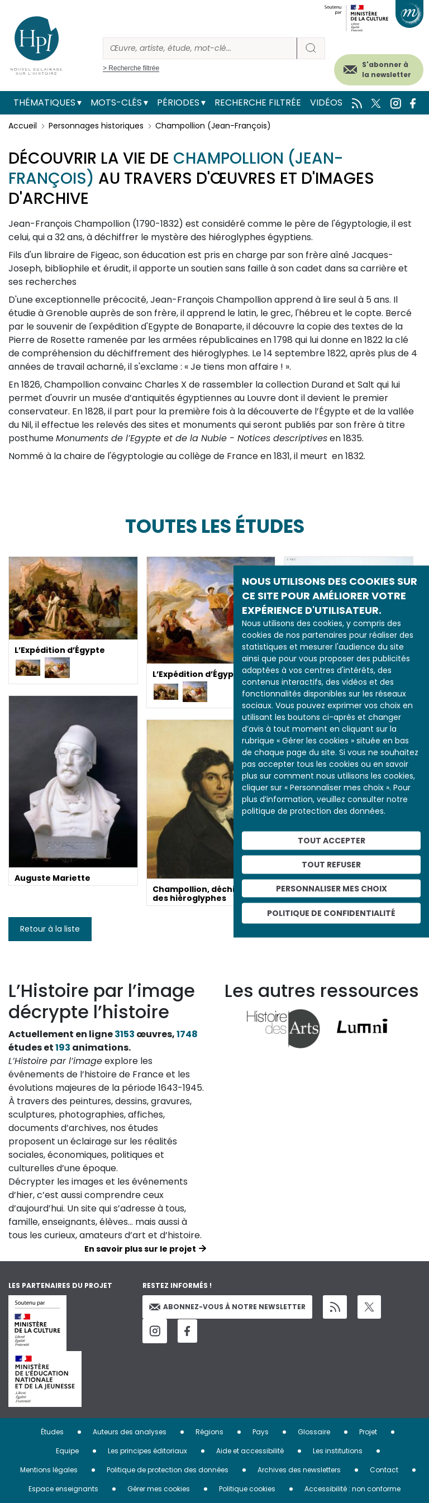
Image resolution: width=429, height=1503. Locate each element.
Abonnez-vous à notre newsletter (227, 1306)
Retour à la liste (50, 928)
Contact (384, 1470)
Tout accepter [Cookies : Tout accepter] (331, 840)
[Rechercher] (200, 48)
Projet (368, 1432)
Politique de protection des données (167, 1470)
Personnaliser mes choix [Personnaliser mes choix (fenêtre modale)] (331, 888)
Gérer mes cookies (158, 1489)
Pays (260, 1432)
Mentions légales (49, 1470)
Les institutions (338, 1451)
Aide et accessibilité (250, 1451)
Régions (209, 1432)
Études (52, 1432)
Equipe (67, 1451)
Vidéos (326, 102)
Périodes (178, 102)
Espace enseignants (63, 1489)
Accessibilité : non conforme (352, 1489)
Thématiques (44, 102)
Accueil (22, 125)
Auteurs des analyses (129, 1432)
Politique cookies (247, 1489)
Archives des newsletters (299, 1470)
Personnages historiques (96, 125)
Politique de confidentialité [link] (331, 913)
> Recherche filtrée (131, 68)
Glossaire (314, 1432)
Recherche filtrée (257, 102)
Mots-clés (116, 102)
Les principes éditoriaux (147, 1451)
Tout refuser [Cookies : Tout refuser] (331, 864)
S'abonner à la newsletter (386, 69)
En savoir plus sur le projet (140, 1248)
